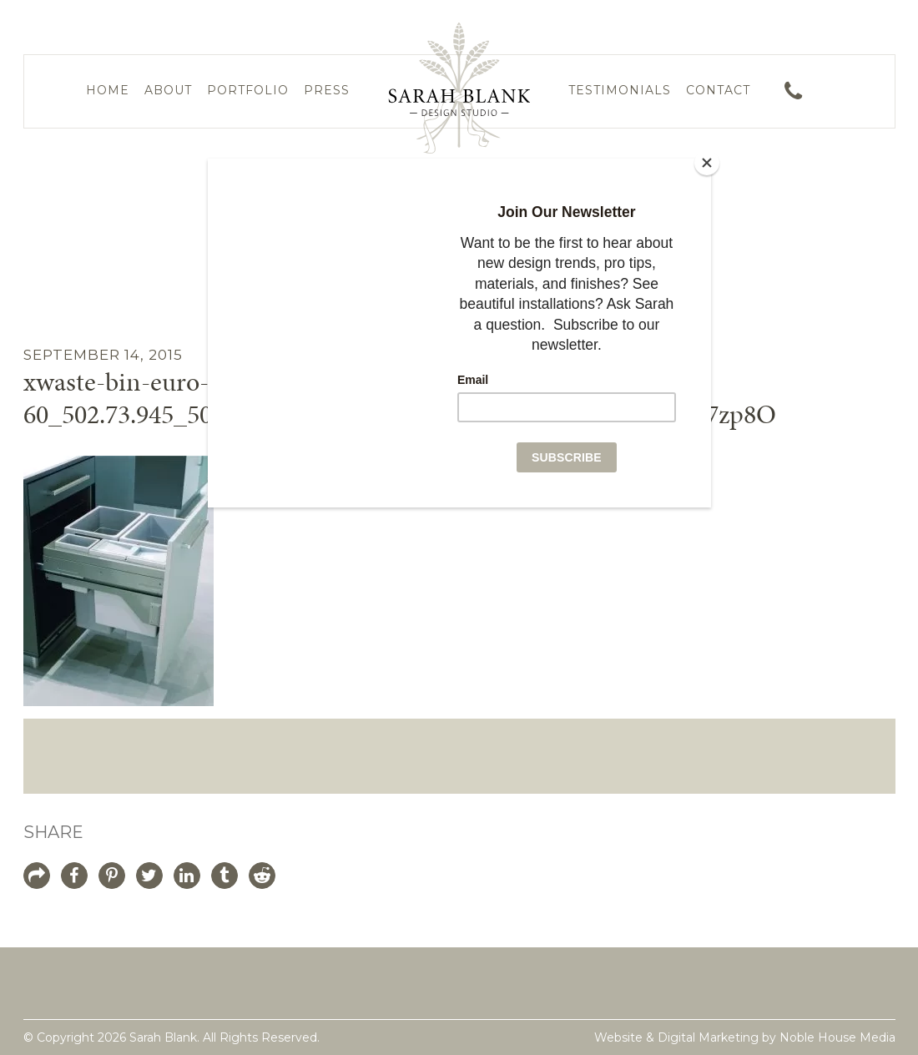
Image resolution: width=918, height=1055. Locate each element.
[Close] (706, 162)
